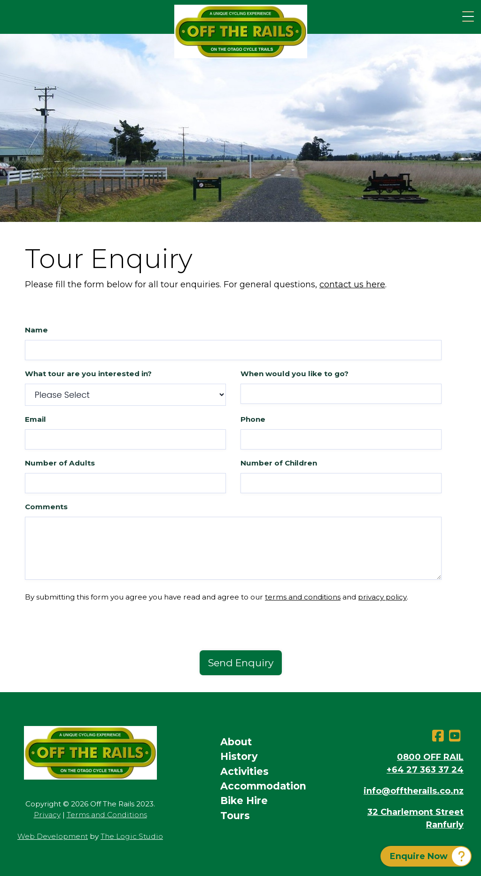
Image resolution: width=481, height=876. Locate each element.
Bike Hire (244, 800)
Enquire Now (419, 856)
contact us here (352, 284)
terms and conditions (303, 596)
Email (35, 419)
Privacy (47, 814)
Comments (46, 506)
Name (36, 329)
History (238, 756)
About (236, 742)
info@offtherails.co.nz (414, 791)
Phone (252, 419)
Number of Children (278, 462)
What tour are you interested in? (88, 373)
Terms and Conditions (107, 814)
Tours (235, 815)
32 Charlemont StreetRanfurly (415, 818)
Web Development (52, 836)
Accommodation (263, 786)
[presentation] (96, 632)
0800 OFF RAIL (430, 757)
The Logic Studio (132, 836)
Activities (244, 771)
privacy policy (382, 596)
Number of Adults (60, 462)
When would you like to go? (294, 373)
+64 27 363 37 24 (425, 770)
